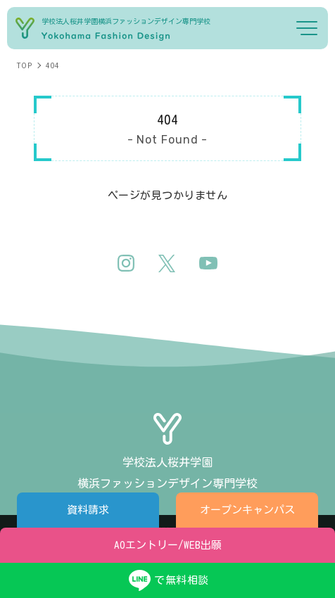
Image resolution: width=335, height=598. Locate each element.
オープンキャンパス (247, 509)
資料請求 (88, 509)
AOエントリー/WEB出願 (168, 545)
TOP (24, 65)
